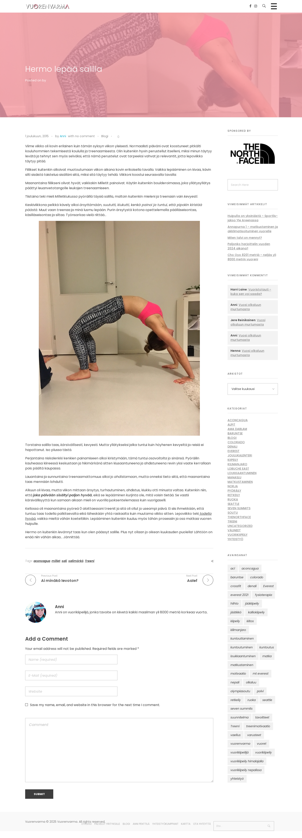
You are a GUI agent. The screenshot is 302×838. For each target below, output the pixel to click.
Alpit (231, 424)
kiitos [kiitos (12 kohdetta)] (250, 621)
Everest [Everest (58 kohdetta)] (268, 586)
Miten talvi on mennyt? (245, 238)
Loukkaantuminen (242, 473)
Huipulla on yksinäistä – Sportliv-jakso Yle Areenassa (253, 218)
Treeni (89, 561)
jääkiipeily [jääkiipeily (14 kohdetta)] (252, 603)
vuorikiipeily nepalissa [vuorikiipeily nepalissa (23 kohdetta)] (246, 770)
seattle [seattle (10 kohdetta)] (267, 700)
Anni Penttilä (141, 824)
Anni (63, 136)
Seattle (233, 504)
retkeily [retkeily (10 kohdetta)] (235, 700)
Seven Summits (239, 508)
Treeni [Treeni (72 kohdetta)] (235, 726)
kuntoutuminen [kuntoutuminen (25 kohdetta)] (241, 647)
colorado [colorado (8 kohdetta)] (256, 577)
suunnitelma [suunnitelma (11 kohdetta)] (239, 717)
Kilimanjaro (237, 464)
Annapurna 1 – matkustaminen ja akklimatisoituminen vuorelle (253, 229)
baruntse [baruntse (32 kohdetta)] (236, 577)
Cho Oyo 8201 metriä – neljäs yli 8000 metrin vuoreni (252, 257)
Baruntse (235, 433)
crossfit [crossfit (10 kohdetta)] (235, 586)
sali (64, 561)
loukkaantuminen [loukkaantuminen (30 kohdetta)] (243, 656)
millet (56, 561)
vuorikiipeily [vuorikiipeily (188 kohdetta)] (263, 752)
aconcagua (42, 561)
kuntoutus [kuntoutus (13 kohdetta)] (266, 647)
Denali (232, 446)
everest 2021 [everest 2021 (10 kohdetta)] (239, 595)
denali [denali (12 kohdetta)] (252, 586)
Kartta (185, 824)
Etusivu (87, 824)
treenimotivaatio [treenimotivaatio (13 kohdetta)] (258, 726)
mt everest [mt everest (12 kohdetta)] (260, 673)
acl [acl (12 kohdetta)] (232, 568)
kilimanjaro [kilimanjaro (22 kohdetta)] (238, 630)
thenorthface (239, 517)
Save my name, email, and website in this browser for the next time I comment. (95, 704)
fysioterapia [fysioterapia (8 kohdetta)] (263, 595)
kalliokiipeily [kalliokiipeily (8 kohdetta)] (256, 612)
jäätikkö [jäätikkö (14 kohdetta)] (235, 612)
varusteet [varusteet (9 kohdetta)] (254, 735)
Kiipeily (233, 460)
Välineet (234, 530)
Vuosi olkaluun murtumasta (245, 307)
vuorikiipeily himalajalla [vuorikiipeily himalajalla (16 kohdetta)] (246, 761)
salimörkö (75, 561)
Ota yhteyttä (202, 824)
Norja (233, 486)
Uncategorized (240, 526)
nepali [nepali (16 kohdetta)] (234, 682)
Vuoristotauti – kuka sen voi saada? (250, 291)
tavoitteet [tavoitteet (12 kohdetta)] (262, 717)
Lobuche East (238, 469)
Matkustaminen (240, 482)
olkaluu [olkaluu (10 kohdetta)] (251, 682)
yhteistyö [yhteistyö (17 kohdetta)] (237, 779)
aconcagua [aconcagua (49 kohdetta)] (250, 568)
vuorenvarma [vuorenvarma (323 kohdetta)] (240, 744)
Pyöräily (234, 491)
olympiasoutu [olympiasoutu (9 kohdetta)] (240, 691)
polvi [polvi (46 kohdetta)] (260, 691)
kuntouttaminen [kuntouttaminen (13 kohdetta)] (242, 638)
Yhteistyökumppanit (165, 824)
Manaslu (234, 477)
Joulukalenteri (240, 455)
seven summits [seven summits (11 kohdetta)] (241, 708)
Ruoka (233, 499)
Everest (234, 451)
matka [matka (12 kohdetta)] (267, 656)
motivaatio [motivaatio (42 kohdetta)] (238, 673)
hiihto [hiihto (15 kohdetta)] (234, 603)
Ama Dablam (237, 429)
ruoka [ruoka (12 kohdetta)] (251, 700)
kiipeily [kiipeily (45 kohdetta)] (235, 621)
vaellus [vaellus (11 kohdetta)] (235, 735)
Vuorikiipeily (237, 535)
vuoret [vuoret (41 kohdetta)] (261, 744)
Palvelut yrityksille (107, 824)
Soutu (233, 513)
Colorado (236, 442)
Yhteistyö (235, 539)
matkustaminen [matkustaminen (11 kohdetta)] (241, 665)
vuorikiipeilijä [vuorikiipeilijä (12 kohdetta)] (239, 752)
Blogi (104, 136)
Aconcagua (238, 420)
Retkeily (234, 495)
